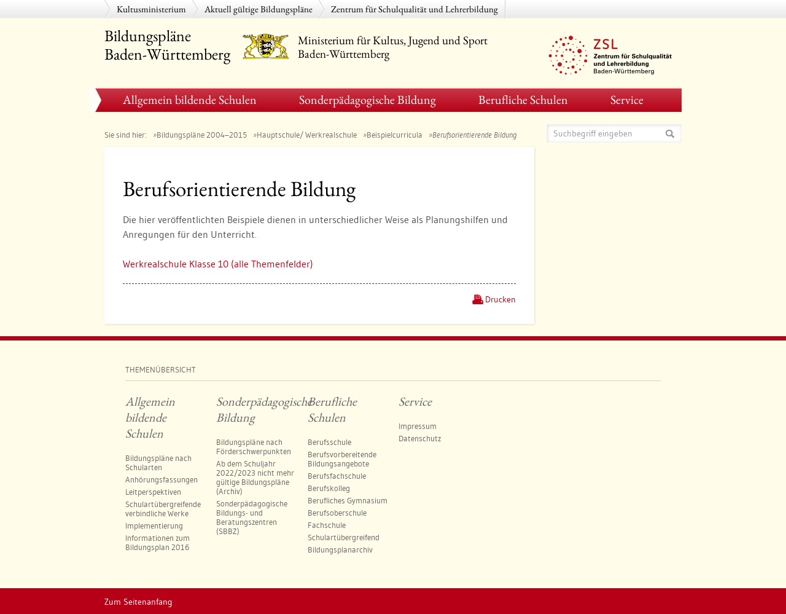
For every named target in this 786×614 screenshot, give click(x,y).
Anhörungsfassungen (161, 479)
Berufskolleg (329, 488)
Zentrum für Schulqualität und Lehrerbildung (414, 9)
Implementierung (154, 525)
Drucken (500, 299)
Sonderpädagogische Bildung (367, 100)
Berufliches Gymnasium (347, 500)
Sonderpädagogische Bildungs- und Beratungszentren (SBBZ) (251, 517)
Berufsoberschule (337, 513)
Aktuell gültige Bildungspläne (258, 9)
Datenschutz (420, 438)
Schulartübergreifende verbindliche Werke (163, 508)
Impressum (418, 426)
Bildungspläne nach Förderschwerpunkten (253, 446)
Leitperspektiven (153, 492)
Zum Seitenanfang (138, 601)
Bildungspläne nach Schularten (158, 462)
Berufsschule (329, 442)
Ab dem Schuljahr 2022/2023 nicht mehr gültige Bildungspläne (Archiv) (255, 477)
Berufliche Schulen (523, 100)
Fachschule (327, 525)
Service (627, 100)
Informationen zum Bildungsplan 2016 (157, 542)
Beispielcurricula (394, 135)
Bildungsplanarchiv (340, 549)
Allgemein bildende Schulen (190, 100)
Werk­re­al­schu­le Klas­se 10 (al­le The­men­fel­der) (218, 264)
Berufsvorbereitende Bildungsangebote (342, 458)
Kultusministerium (151, 9)
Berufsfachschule (337, 476)
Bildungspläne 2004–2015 (202, 135)
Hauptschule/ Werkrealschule (307, 135)
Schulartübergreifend (343, 537)
